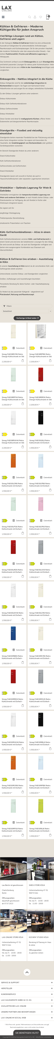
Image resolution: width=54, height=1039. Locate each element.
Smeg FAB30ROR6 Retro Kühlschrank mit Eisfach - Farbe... (12, 786)
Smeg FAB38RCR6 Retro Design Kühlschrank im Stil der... (13, 355)
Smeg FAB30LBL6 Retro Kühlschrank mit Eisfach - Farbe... (39, 441)
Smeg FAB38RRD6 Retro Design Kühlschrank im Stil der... (40, 398)
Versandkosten (38, 1024)
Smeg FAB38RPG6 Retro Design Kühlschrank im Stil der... (13, 398)
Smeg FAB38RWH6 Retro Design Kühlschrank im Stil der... (13, 441)
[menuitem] (3, 17)
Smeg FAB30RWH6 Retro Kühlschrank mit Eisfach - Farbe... (13, 743)
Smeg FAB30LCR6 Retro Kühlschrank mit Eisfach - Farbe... (39, 614)
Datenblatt (18, 348)
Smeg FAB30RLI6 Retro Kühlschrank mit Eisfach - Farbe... (39, 830)
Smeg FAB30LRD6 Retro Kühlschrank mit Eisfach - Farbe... (12, 571)
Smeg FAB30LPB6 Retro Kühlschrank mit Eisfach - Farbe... (39, 484)
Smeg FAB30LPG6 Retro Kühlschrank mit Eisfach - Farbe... (12, 528)
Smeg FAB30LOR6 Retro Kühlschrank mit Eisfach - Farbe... (12, 484)
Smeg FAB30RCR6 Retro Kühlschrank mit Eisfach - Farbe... (39, 657)
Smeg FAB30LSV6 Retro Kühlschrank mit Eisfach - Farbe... (39, 571)
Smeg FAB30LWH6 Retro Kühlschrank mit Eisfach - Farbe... (12, 614)
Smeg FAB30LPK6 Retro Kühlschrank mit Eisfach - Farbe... (39, 528)
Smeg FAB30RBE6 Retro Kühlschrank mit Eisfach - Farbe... (12, 657)
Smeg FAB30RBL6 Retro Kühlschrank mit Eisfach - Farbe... (39, 743)
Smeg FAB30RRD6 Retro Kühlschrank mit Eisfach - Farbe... (12, 700)
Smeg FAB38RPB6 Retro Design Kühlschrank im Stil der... (40, 355)
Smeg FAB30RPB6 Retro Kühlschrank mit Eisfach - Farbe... (39, 786)
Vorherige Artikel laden (27, 317)
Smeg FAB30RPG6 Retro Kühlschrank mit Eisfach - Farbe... (12, 830)
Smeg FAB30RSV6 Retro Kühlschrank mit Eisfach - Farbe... (39, 700)
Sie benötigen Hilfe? (27, 1032)
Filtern (7, 306)
